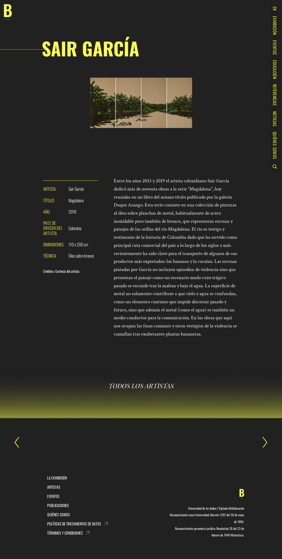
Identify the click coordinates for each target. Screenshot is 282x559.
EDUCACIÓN (275, 69)
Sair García (19, 442)
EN (275, 9)
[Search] (274, 166)
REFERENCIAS (275, 95)
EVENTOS (275, 47)
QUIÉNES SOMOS (275, 145)
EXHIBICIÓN (275, 25)
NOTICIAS (275, 119)
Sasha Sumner (262, 442)
